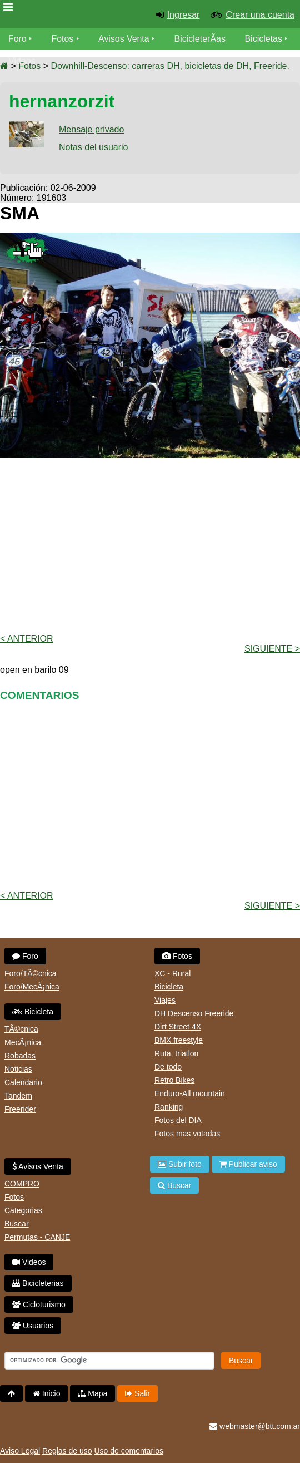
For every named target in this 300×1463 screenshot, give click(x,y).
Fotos (63, 38)
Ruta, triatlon (176, 1053)
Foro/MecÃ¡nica (31, 986)
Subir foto (180, 1164)
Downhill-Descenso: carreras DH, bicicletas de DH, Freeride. (170, 66)
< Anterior (26, 638)
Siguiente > (272, 648)
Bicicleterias (38, 1283)
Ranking (168, 1106)
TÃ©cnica (21, 1028)
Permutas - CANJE (37, 1237)
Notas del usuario (93, 147)
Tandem (18, 1095)
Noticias (18, 1069)
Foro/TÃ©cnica (30, 973)
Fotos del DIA (178, 1120)
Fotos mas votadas (187, 1133)
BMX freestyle (178, 1040)
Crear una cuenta (260, 14)
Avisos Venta (124, 38)
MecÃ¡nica (22, 1042)
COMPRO (21, 1183)
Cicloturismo (39, 1304)
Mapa (92, 1393)
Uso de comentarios (128, 1450)
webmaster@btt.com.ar (254, 1426)
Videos (22, 61)
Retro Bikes (174, 1080)
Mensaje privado (91, 129)
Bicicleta (32, 1011)
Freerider (20, 1109)
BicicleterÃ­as (200, 38)
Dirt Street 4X (177, 1026)
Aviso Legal (20, 1450)
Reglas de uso (67, 1450)
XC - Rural (172, 973)
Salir (137, 1393)
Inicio (47, 1393)
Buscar (16, 1223)
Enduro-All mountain (189, 1093)
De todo (168, 1066)
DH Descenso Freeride (193, 1013)
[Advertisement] (150, 545)
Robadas (20, 1055)
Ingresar (183, 14)
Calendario (23, 1082)
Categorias (23, 1210)
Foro (17, 38)
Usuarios (32, 1325)
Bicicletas (266, 38)
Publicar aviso (248, 1164)
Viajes (165, 1000)
